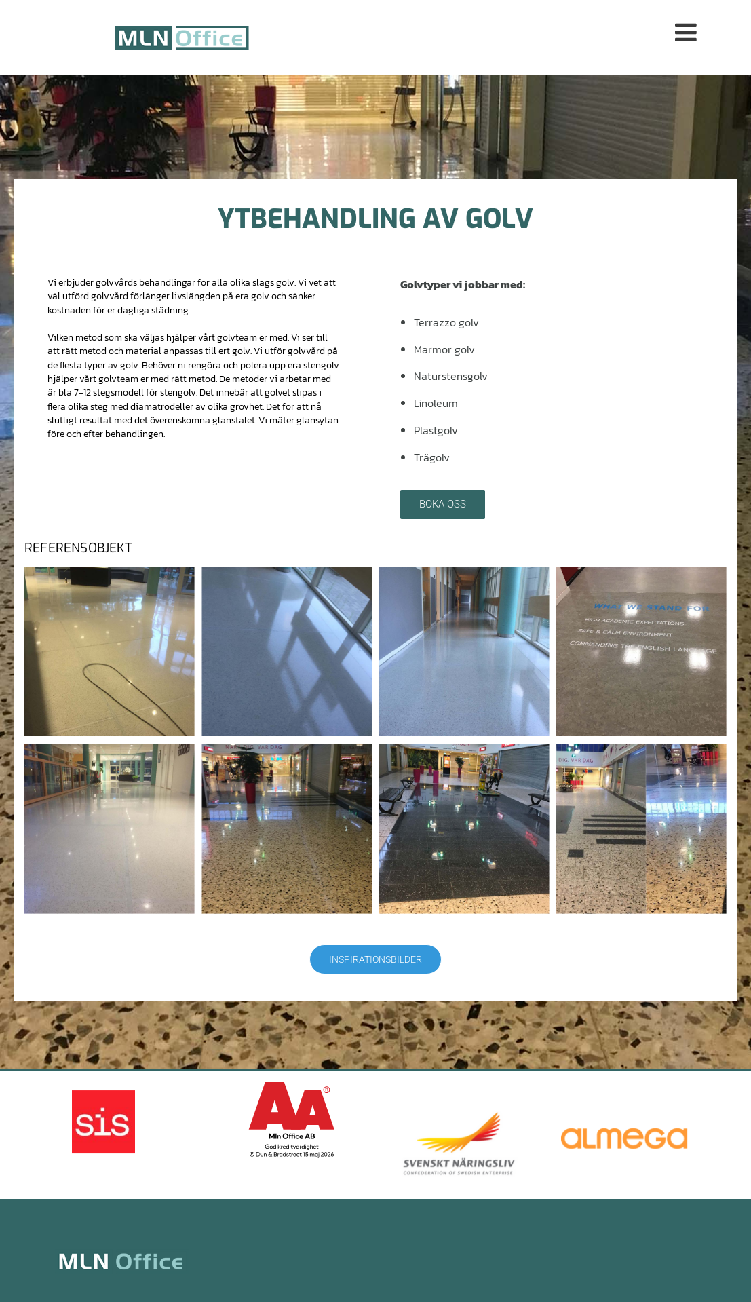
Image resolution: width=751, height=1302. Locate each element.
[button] (514, 36)
